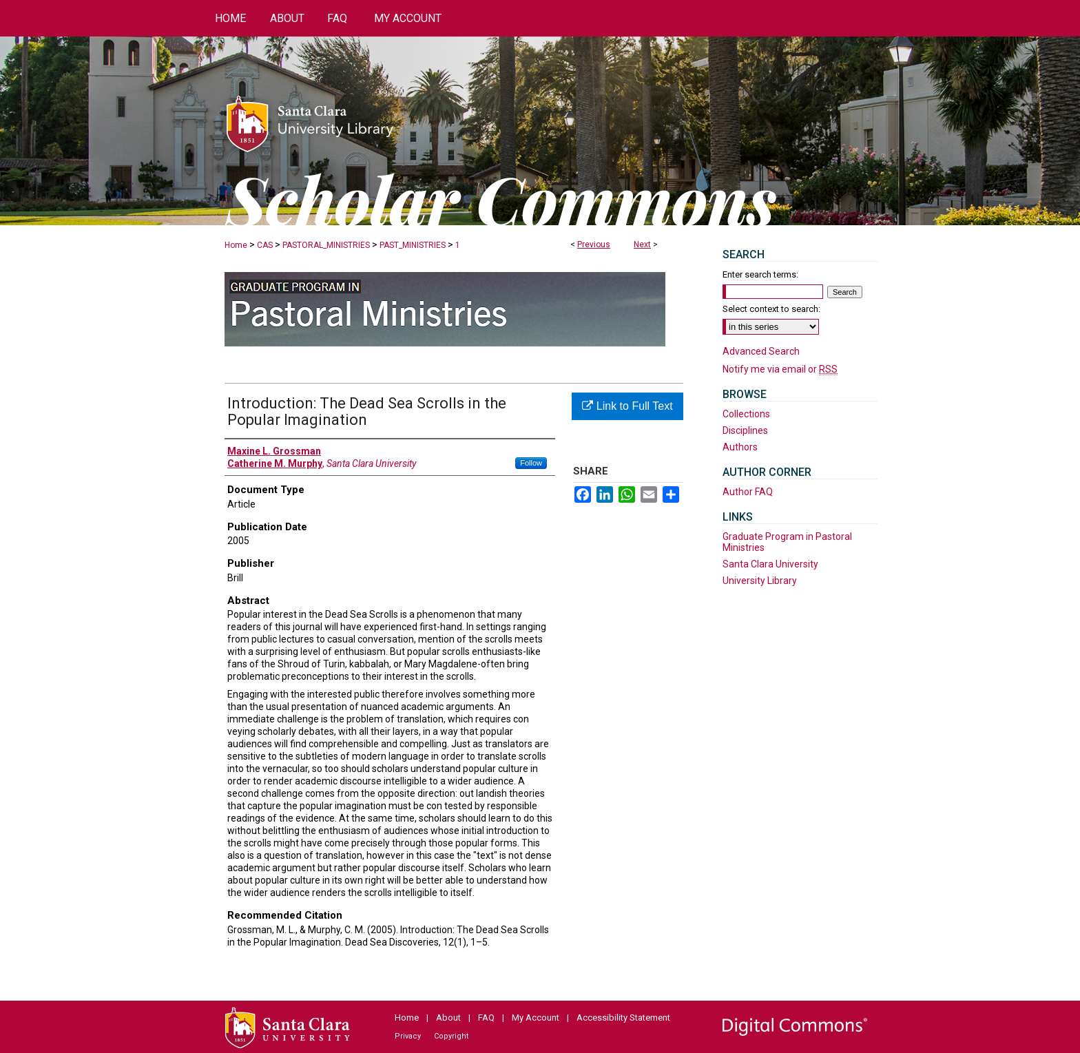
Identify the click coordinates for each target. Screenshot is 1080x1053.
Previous (593, 244)
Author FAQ (748, 491)
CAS (265, 245)
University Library (760, 580)
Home (236, 245)
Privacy (408, 1036)
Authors (740, 446)
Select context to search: (771, 309)
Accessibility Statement (623, 1017)
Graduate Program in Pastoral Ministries (787, 542)
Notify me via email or (780, 369)
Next (642, 244)
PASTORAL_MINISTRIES (326, 245)
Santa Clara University (770, 564)
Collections (746, 413)
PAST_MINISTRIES (413, 245)
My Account (535, 1017)
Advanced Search (761, 351)
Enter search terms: (760, 274)
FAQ (486, 1017)
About (448, 1017)
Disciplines (745, 430)
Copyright (451, 1036)
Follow (531, 463)
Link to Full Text (627, 406)
